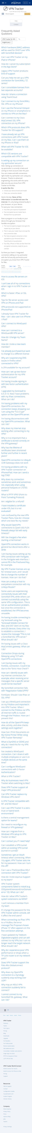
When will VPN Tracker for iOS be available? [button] (14, 148)
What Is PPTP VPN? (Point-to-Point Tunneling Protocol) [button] (14, 496)
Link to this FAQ (17, 269)
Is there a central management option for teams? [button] (15, 819)
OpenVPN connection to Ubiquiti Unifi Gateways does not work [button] (16, 461)
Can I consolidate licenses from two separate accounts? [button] (15, 88)
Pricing (5, 1031)
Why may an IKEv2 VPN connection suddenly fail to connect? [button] (13, 987)
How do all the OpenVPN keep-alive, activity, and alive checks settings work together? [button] (15, 725)
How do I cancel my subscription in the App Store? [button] (15, 65)
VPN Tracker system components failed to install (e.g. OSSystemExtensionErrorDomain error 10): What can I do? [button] (16, 887)
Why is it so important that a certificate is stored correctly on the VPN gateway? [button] (15, 440)
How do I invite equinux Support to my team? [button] (15, 878)
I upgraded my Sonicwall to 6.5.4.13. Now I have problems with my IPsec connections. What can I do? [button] (15, 395)
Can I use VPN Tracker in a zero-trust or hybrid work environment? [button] (15, 810)
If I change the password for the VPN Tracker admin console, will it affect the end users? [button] (15, 913)
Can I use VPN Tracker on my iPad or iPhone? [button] (14, 58)
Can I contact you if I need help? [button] (15, 841)
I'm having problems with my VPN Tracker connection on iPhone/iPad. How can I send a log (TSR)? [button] (15, 471)
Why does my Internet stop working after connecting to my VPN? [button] (15, 431)
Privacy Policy (6, 1111)
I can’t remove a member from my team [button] (15, 904)
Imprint (15, 1015)
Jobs (4, 1119)
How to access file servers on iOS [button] (14, 278)
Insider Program (7, 1096)
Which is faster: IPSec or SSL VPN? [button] (14, 294)
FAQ (16, 21)
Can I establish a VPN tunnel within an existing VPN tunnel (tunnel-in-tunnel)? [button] (14, 848)
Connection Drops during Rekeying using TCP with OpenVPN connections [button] (12, 656)
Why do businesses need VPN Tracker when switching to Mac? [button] (15, 781)
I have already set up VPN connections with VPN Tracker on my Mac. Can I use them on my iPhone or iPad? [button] (15, 138)
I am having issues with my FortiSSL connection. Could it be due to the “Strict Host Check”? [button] (15, 666)
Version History (7, 1099)
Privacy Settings (7, 1126)
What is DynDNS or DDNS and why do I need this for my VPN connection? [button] (15, 744)
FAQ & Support (7, 1086)
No (14, 266)
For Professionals (8, 1043)
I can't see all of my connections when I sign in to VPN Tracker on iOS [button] (16, 286)
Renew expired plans (9, 1046)
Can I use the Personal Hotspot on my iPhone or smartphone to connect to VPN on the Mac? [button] (15, 111)
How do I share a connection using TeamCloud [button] (14, 95)
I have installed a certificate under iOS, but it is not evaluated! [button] (13, 508)
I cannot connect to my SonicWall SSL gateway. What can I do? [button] (14, 997)
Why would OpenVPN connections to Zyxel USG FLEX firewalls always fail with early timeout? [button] (15, 528)
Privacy (19, 1015)
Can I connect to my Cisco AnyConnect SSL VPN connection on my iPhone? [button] (13, 120)
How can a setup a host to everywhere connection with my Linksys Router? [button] (15, 584)
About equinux (7, 1109)
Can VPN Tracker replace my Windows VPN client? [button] (14, 795)
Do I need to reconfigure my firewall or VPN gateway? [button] (14, 826)
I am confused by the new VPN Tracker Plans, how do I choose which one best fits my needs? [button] (15, 518)
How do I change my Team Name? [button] (13, 338)
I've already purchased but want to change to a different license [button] (15, 352)
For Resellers (6, 1041)
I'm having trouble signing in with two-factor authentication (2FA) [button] (15, 384)
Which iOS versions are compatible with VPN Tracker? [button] (14, 155)
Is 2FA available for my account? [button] (15, 367)
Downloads (6, 1036)
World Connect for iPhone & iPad (12, 1071)
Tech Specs (6, 1028)
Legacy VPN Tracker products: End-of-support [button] (14, 72)
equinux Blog (6, 1116)
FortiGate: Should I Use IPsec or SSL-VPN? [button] (15, 696)
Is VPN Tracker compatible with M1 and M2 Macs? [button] (15, 802)
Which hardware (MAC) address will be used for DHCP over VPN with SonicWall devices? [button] (15, 50)
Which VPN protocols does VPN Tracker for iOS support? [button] (15, 128)
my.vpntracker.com (8, 1094)
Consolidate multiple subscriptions (12, 1051)
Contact (16, 24)
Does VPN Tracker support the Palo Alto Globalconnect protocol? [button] (15, 965)
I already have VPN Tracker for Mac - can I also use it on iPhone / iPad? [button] (15, 316)
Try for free (27, 13)
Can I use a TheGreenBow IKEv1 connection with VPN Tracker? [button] (15, 871)
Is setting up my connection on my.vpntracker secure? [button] (15, 162)
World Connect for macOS (10, 1068)
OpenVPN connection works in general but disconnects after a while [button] (15, 547)
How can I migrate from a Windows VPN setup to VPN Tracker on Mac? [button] (13, 834)
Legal (8, 1015)
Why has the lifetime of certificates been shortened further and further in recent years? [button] (14, 451)
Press (4, 1015)
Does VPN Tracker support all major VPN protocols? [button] (14, 788)
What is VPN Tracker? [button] (10, 776)
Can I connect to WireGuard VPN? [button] (13, 325)
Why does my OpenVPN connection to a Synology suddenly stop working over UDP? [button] (13, 976)
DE (5, 3)
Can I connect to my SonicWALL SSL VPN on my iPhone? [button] (15, 102)
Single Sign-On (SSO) (9, 1053)
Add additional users (8, 1048)
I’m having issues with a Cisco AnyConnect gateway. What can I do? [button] (15, 646)
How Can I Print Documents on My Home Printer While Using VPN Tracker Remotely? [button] (15, 735)
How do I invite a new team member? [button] (13, 345)
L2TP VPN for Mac (8, 1058)
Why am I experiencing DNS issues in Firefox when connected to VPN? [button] (13, 360)
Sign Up (25, 2)
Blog (4, 1033)
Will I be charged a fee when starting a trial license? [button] (14, 538)
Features (5, 1023)
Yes (10, 266)
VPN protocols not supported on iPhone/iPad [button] (16, 308)
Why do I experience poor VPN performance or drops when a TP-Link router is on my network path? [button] (15, 954)
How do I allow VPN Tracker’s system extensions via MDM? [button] (14, 897)
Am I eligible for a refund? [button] (12, 501)
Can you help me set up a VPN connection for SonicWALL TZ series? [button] (15, 80)
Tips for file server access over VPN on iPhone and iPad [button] (14, 301)
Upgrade (5, 1038)
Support (5, 1076)
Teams (5, 1026)
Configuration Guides (9, 1091)
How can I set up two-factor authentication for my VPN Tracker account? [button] (13, 374)
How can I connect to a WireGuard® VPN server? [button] (12, 331)
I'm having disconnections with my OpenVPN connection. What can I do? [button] (15, 421)
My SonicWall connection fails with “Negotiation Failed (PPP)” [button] (14, 689)
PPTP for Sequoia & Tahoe (10, 1056)
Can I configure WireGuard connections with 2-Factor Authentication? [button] (13, 769)
